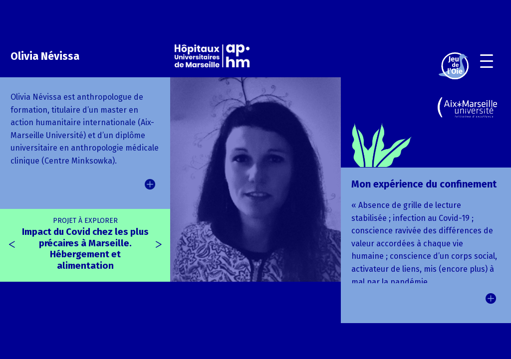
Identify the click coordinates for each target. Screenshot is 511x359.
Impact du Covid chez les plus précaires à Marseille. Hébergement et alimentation (85, 243)
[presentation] (12, 245)
